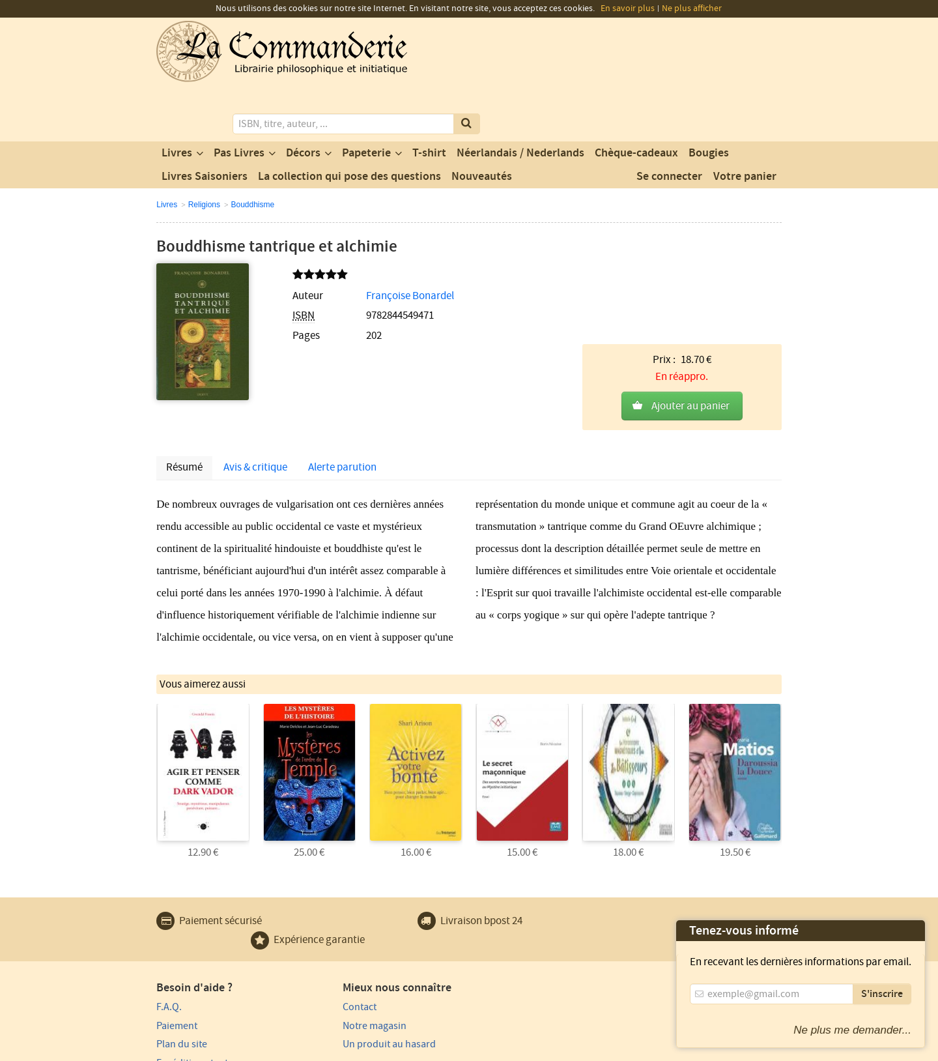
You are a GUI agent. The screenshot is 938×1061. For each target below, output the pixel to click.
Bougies (709, 100)
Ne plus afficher (692, 8)
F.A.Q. (169, 922)
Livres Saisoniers (205, 123)
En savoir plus (628, 8)
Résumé (184, 384)
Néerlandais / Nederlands (520, 100)
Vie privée (174, 1049)
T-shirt (429, 100)
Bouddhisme (252, 151)
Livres (177, 100)
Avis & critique (255, 384)
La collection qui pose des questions (349, 123)
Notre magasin (348, 941)
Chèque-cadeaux (636, 100)
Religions (204, 151)
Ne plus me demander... (852, 1030)
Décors (303, 100)
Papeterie (366, 100)
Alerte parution (342, 384)
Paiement (176, 941)
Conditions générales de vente (396, 1049)
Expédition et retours (202, 978)
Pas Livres (239, 100)
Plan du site (181, 959)
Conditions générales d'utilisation (265, 1049)
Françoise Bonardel (381, 242)
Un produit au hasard (362, 959)
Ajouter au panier (690, 272)
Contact (333, 922)
